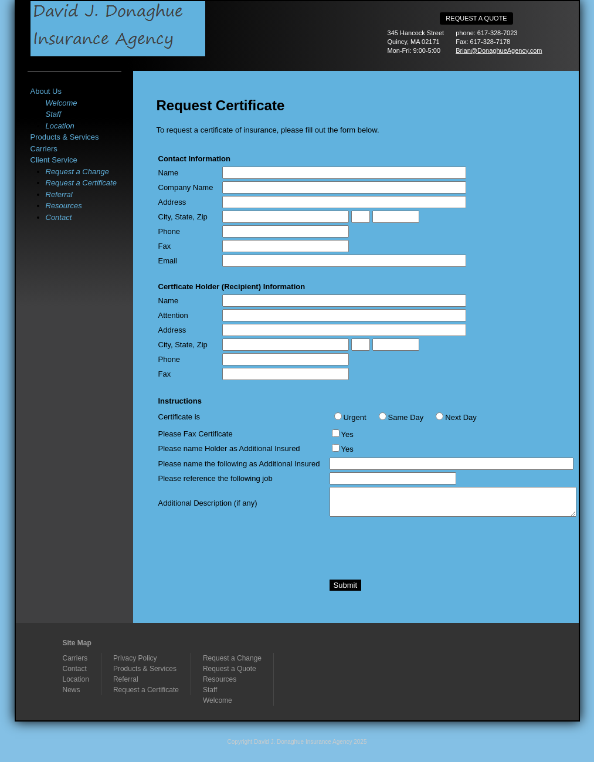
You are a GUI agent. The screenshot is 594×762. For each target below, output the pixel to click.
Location (60, 125)
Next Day (460, 417)
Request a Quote (476, 18)
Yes (347, 434)
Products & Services (64, 137)
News (71, 690)
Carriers (43, 148)
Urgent (355, 417)
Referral (59, 194)
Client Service (53, 159)
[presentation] (419, 545)
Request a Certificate (81, 182)
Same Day (406, 417)
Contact (59, 217)
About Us (46, 91)
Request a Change (77, 171)
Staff (54, 114)
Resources (64, 205)
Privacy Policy (135, 658)
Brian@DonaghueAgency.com (499, 50)
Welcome (61, 103)
